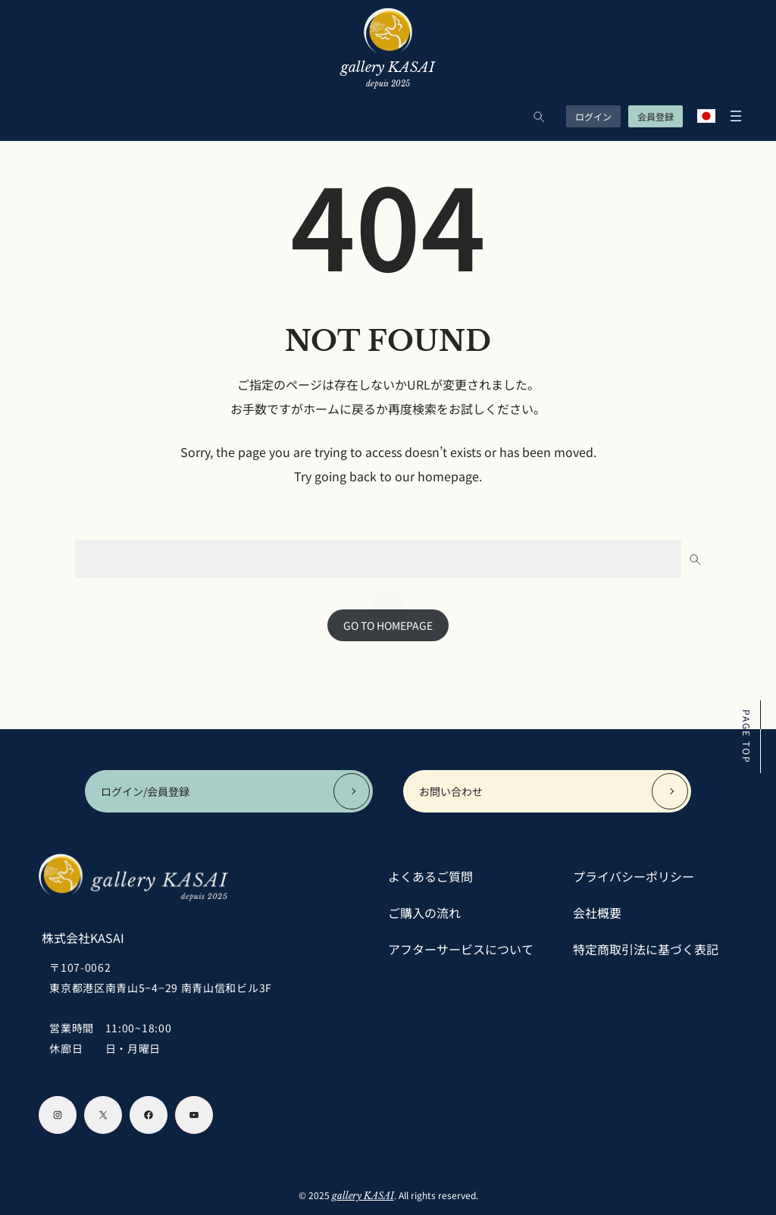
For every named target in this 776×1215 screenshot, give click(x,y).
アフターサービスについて (461, 949)
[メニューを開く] (731, 116)
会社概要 (597, 912)
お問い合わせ (451, 791)
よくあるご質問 (430, 876)
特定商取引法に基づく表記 (645, 949)
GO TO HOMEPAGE (388, 625)
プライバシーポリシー (633, 876)
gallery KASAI (363, 1195)
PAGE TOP (746, 736)
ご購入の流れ (424, 912)
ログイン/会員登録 (145, 791)
